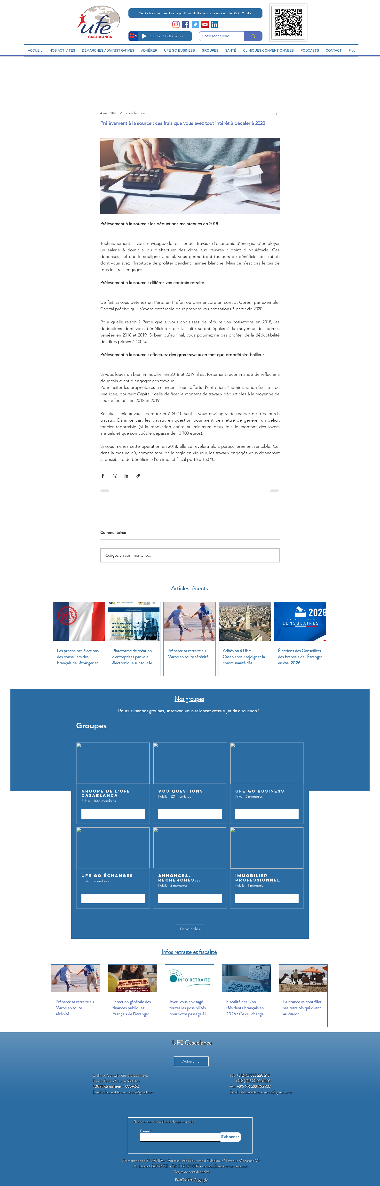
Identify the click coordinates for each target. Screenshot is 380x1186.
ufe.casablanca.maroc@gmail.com (128, 1092)
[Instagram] (176, 24)
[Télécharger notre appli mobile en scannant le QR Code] (195, 13)
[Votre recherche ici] (218, 36)
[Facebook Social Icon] (185, 24)
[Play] (144, 36)
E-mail (145, 1131)
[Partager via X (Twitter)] (114, 475)
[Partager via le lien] (138, 475)
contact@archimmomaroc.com (225, 1166)
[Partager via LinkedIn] (126, 475)
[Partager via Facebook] (102, 475)
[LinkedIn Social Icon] (214, 24)
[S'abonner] (230, 1137)
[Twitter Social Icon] (195, 24)
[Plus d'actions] (277, 113)
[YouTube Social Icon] (205, 24)
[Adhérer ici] (191, 1061)
